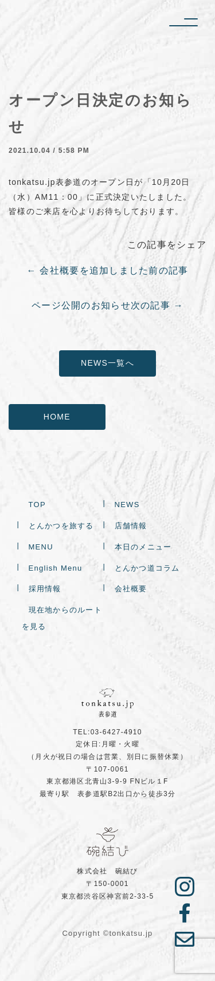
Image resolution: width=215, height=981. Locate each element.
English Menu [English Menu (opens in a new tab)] (56, 568)
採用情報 (45, 590)
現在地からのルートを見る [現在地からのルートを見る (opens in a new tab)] (62, 619)
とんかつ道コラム (147, 568)
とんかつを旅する (61, 527)
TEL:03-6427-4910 (107, 732)
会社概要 (131, 590)
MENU (41, 547)
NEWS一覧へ (107, 362)
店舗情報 (131, 527)
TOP (37, 505)
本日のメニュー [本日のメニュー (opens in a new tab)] (143, 547)
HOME (57, 416)
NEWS (127, 505)
